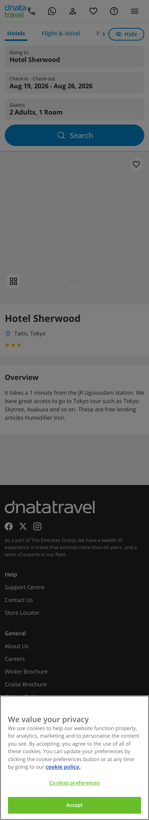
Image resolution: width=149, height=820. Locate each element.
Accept (74, 804)
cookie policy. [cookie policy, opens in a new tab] (63, 766)
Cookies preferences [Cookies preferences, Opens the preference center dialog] (74, 782)
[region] (74, 757)
